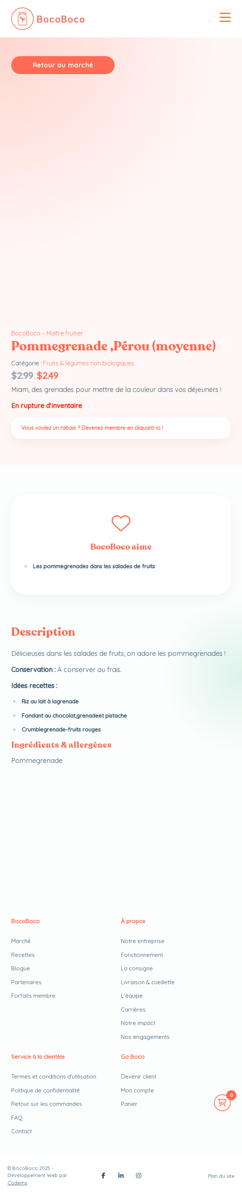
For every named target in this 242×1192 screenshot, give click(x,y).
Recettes (23, 954)
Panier (129, 1103)
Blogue (20, 968)
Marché (21, 941)
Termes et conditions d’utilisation (53, 1076)
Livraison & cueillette (148, 982)
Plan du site (221, 1176)
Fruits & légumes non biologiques (88, 363)
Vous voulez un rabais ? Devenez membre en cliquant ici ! (92, 428)
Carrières (133, 1009)
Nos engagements (145, 1036)
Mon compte (137, 1090)
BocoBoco (25, 1168)
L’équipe (132, 995)
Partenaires (26, 982)
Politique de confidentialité (45, 1090)
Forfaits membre (33, 995)
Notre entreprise (142, 941)
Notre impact (138, 1023)
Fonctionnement (142, 954)
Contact (21, 1131)
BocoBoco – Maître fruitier (47, 333)
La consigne (137, 968)
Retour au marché (63, 65)
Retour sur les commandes (46, 1103)
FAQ (16, 1117)
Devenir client (138, 1076)
